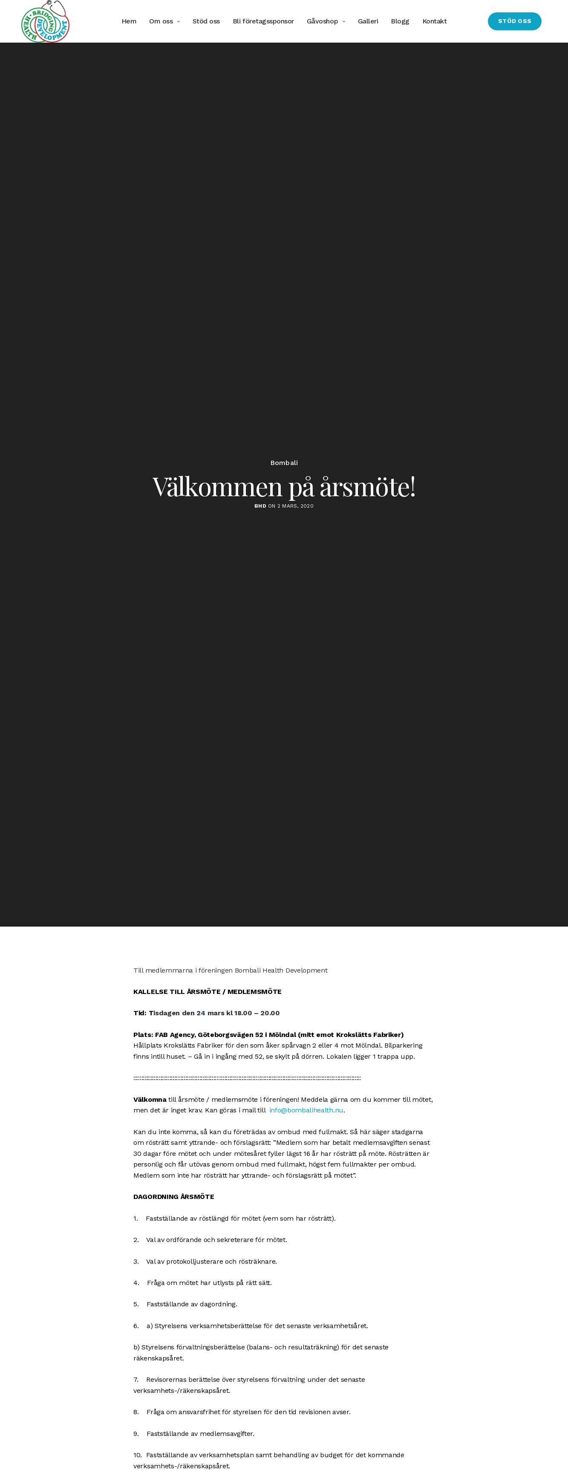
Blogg (400, 21)
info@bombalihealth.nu (306, 1110)
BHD (260, 506)
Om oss (161, 21)
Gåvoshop (322, 21)
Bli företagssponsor (263, 21)
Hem (129, 21)
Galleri (368, 21)
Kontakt (434, 21)
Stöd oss (206, 21)
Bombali (284, 462)
